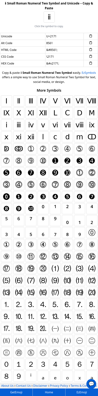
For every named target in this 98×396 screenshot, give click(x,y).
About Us (7, 386)
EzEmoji (82, 392)
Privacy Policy (59, 386)
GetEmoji (16, 392)
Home (49, 392)
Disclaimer (40, 386)
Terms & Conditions (84, 386)
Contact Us (23, 386)
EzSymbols (89, 73)
